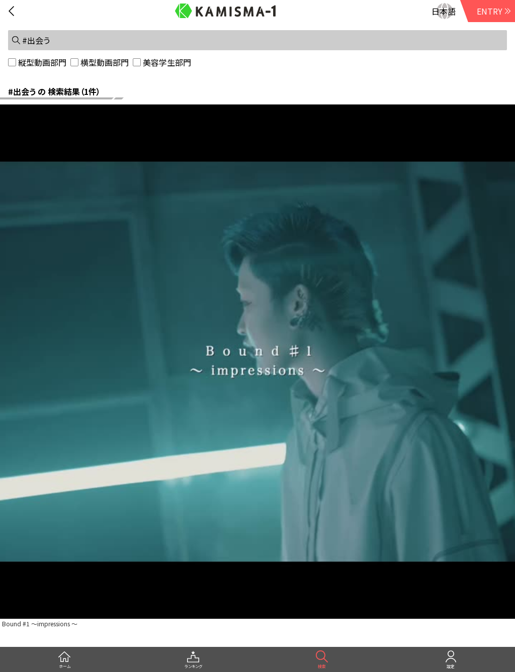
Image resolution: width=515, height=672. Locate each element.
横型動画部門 (104, 62)
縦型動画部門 (42, 62)
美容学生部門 (167, 62)
